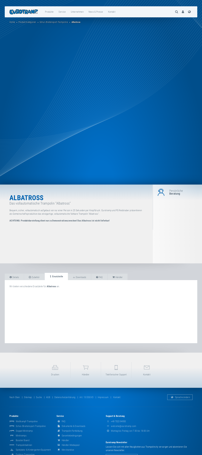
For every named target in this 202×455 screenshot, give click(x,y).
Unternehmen (77, 11)
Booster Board (22, 440)
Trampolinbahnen (24, 445)
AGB (48, 397)
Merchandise (65, 449)
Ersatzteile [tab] (56, 276)
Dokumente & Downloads (71, 426)
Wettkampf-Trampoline (27, 421)
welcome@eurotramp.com (121, 426)
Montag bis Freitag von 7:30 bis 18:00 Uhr (128, 430)
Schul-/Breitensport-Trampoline (31, 426)
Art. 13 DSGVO (86, 397)
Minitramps (21, 435)
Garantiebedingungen (69, 435)
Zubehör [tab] (34, 277)
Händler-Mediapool (68, 445)
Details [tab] (14, 277)
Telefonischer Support (116, 370)
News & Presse (96, 11)
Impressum (103, 397)
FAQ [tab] (99, 277)
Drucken (55, 370)
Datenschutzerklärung (64, 397)
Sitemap (28, 397)
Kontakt (111, 11)
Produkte (49, 11)
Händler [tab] (117, 277)
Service (62, 11)
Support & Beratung (115, 416)
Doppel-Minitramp (24, 430)
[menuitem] (49, 11)
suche (39, 397)
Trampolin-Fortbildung (69, 430)
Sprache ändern (180, 397)
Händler (85, 370)
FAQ (60, 421)
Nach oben (14, 397)
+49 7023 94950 (116, 421)
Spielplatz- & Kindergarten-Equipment (33, 449)
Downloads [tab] (79, 277)
